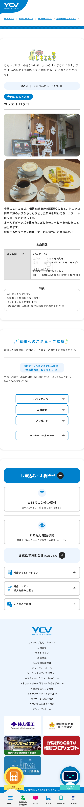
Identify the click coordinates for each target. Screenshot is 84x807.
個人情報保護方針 (42, 662)
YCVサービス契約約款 (42, 698)
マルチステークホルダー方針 (42, 693)
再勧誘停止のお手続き (42, 688)
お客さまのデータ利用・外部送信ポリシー (42, 683)
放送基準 (41, 657)
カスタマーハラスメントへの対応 (42, 678)
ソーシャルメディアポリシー (42, 673)
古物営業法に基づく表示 (42, 703)
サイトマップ (42, 652)
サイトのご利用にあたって (42, 642)
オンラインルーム (42, 709)
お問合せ (41, 647)
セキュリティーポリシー (41, 668)
